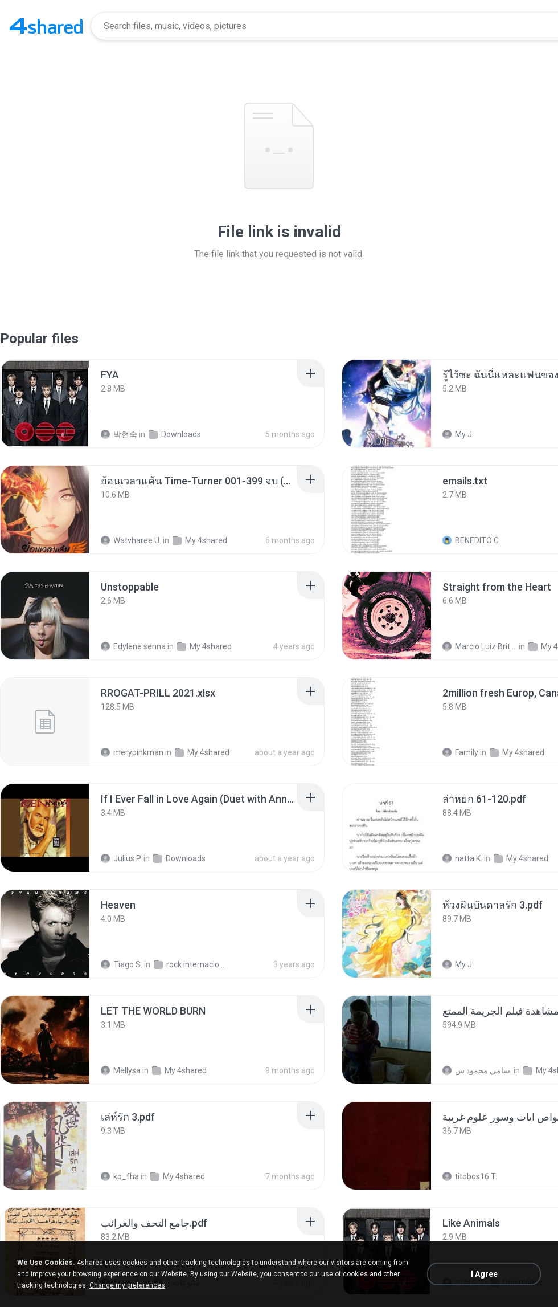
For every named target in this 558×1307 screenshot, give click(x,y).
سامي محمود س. (477, 1070)
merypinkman (132, 752)
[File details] (45, 403)
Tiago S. (121, 964)
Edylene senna (133, 646)
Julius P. (121, 858)
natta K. (462, 858)
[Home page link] (46, 26)
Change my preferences (127, 1285)
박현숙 (119, 434)
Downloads (175, 434)
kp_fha (120, 1176)
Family (460, 752)
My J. (458, 434)
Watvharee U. (131, 540)
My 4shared (200, 540)
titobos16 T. (469, 1176)
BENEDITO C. (471, 540)
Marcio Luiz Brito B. (479, 646)
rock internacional (191, 964)
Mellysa (121, 1070)
